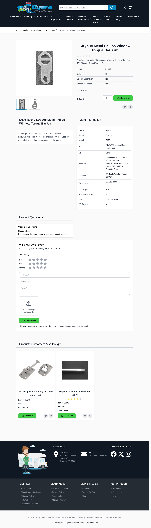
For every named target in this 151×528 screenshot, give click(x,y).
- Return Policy (26, 500)
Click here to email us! (97, 455)
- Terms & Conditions (60, 488)
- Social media (117, 488)
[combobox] (83, 7)
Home (18, 30)
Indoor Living (107, 18)
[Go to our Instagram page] (128, 454)
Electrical (14, 17)
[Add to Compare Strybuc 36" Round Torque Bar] (90, 416)
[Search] (112, 7)
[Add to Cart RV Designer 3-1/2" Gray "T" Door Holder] (27, 415)
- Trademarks (56, 496)
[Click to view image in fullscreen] (44, 68)
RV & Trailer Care (96, 19)
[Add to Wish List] (124, 106)
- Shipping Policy (27, 496)
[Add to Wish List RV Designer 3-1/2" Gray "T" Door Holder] (45, 416)
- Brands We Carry (88, 492)
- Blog (83, 496)
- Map (113, 496)
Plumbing (28, 17)
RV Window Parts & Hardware (44, 30)
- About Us (85, 488)
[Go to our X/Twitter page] (121, 454)
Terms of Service (78, 326)
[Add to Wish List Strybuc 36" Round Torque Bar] (85, 416)
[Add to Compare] (130, 106)
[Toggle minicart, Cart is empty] (130, 8)
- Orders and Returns (29, 504)
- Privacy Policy (57, 492)
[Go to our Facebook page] (114, 454)
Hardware (41, 17)
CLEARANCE (133, 17)
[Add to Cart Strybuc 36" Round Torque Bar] (67, 415)
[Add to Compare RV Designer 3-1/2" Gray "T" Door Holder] (51, 416)
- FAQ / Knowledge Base (30, 492)
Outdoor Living (118, 18)
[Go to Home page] (34, 7)
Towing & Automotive (83, 18)
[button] (84, 56)
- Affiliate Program (58, 500)
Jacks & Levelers (69, 18)
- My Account (25, 488)
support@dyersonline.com (111, 517)
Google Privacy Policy (60, 326)
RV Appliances (56, 18)
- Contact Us (116, 492)
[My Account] (125, 8)
